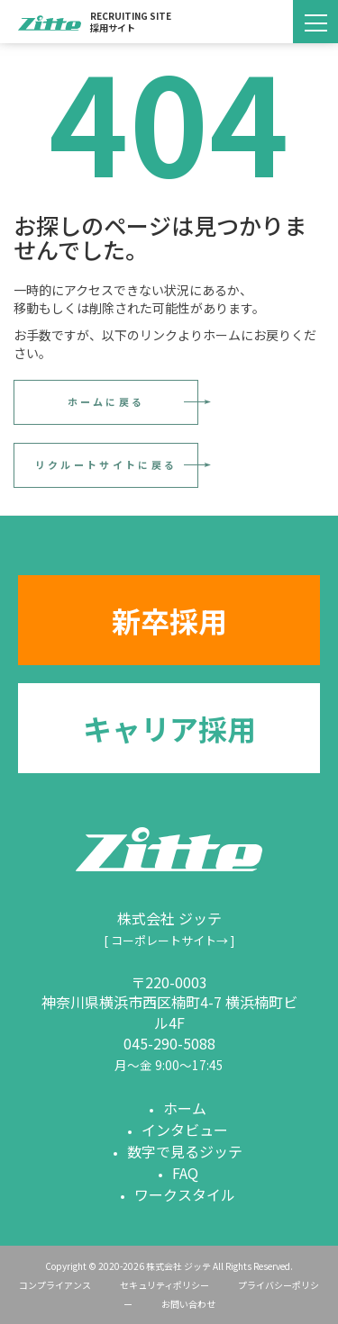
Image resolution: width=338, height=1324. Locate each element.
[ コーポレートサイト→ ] (169, 940)
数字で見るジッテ (184, 1151)
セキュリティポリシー (164, 1285)
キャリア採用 (169, 728)
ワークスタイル (184, 1194)
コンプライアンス (55, 1285)
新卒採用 (169, 620)
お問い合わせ (188, 1303)
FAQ (185, 1173)
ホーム (184, 1108)
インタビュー (185, 1129)
